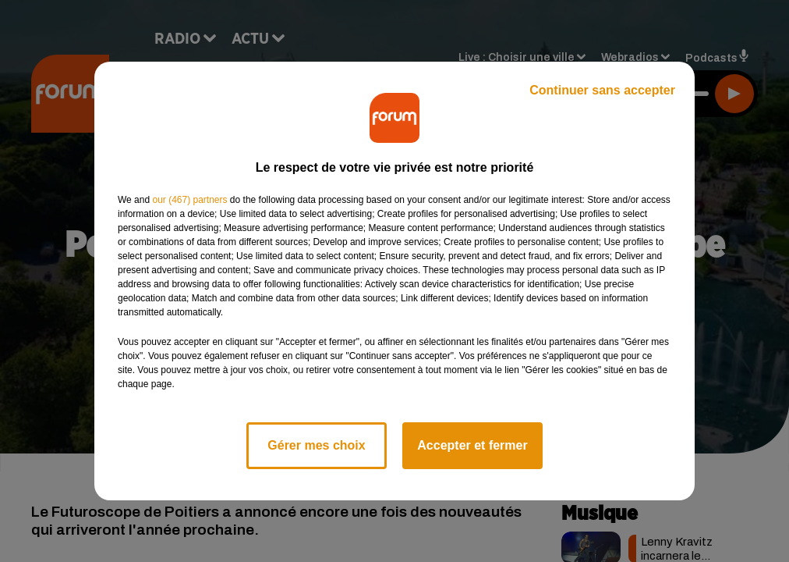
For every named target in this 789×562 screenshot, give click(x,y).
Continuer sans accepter (602, 90)
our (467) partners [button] (189, 199)
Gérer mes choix (316, 445)
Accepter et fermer (472, 445)
